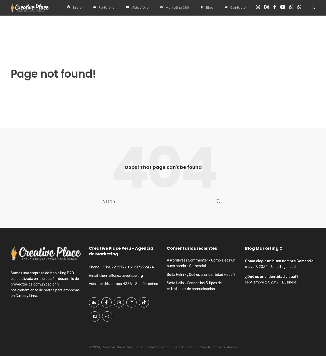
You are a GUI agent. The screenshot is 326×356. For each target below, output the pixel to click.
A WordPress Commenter (187, 260)
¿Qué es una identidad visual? (211, 274)
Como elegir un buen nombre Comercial (280, 261)
